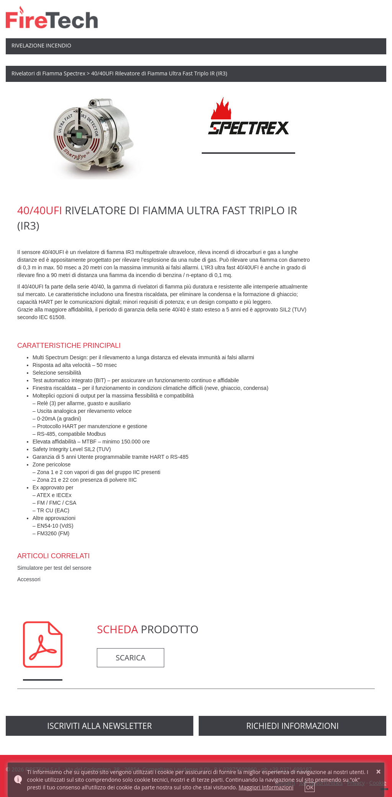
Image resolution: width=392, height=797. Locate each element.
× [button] (378, 771)
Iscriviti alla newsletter (99, 725)
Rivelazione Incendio (41, 45)
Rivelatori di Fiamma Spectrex (48, 73)
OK (309, 787)
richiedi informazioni (292, 725)
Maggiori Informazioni (265, 787)
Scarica (130, 657)
